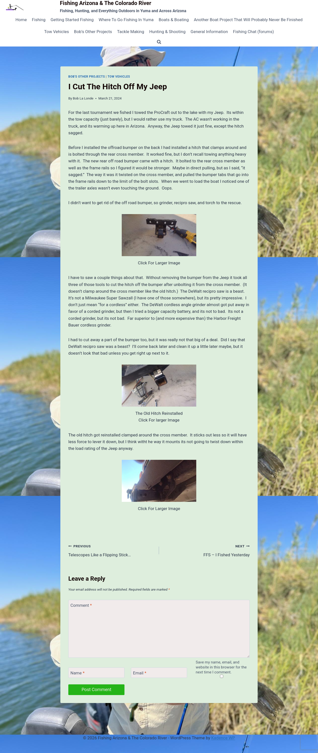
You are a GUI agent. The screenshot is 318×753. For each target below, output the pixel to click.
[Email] (159, 672)
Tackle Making (130, 31)
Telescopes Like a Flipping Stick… (111, 550)
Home (21, 19)
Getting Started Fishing (71, 19)
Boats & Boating (174, 19)
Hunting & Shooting (167, 31)
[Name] (96, 672)
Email (139, 672)
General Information (209, 31)
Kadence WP (223, 737)
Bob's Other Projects (86, 76)
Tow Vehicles (56, 31)
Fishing (38, 19)
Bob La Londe (83, 98)
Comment (81, 605)
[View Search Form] (159, 42)
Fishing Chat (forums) (253, 31)
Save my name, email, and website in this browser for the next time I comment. (221, 667)
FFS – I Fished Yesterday (206, 550)
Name (78, 672)
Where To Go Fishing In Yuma (126, 19)
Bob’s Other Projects (93, 31)
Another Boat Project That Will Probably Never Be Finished (248, 19)
